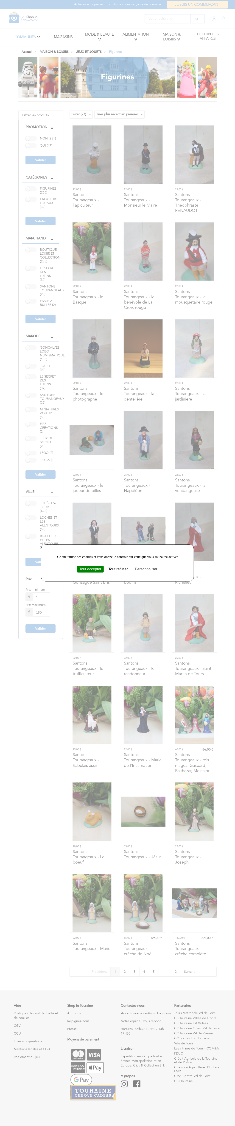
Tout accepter (90, 569)
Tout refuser (118, 569)
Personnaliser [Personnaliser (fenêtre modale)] (146, 569)
